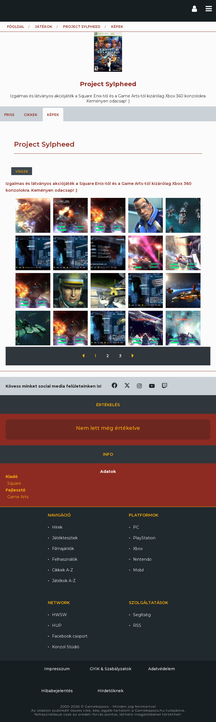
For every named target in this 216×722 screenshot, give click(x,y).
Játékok (43, 26)
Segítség (142, 614)
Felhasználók (64, 559)
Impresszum (57, 668)
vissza (21, 171)
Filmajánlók (63, 548)
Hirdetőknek (110, 690)
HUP (57, 625)
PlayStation (144, 537)
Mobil (138, 570)
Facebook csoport (69, 636)
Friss (9, 115)
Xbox (138, 548)
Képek (53, 115)
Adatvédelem (161, 668)
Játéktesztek (65, 537)
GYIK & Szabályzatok (110, 668)
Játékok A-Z (64, 580)
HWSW (59, 614)
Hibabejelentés (57, 690)
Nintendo (142, 559)
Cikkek (30, 115)
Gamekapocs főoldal (9, 8)
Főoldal (15, 26)
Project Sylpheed (81, 26)
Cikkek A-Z (62, 570)
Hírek (57, 527)
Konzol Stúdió (65, 646)
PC (136, 527)
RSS (137, 625)
